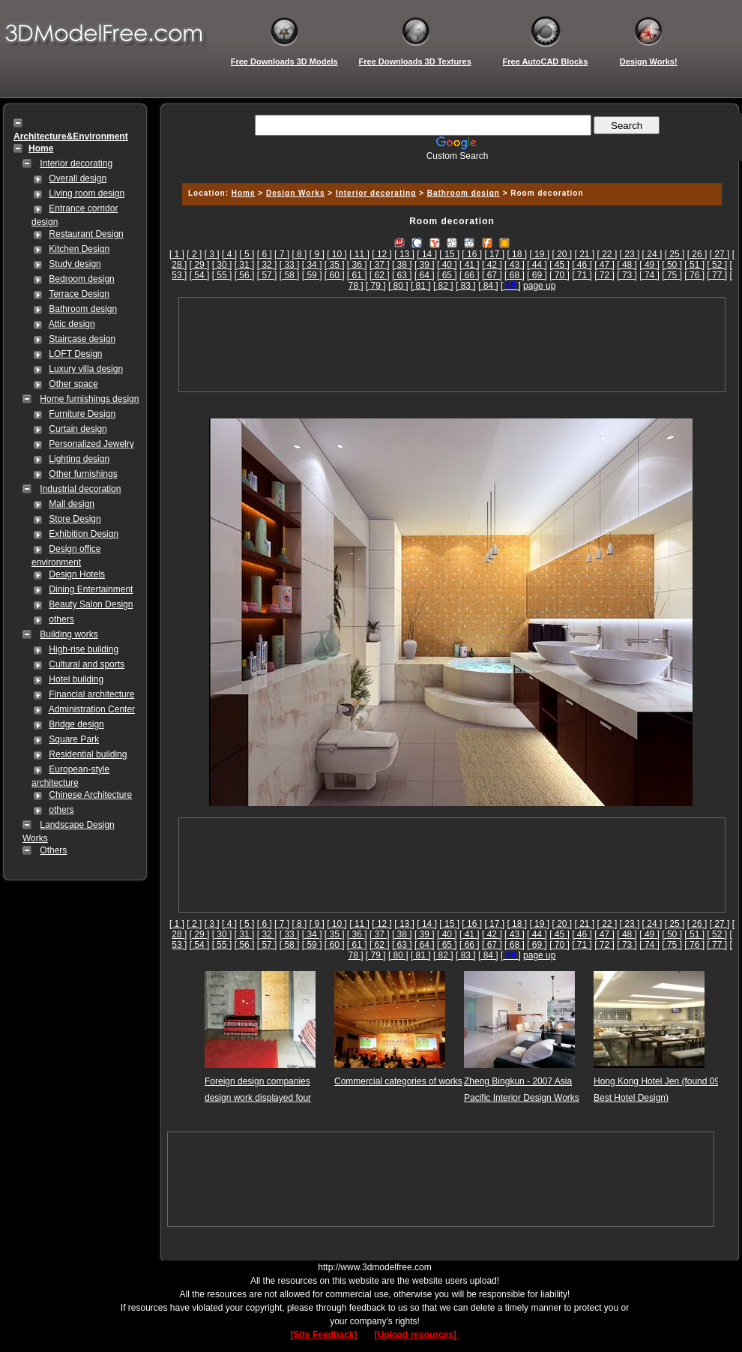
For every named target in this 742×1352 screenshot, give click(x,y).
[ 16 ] (472, 254)
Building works (68, 634)
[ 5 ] (246, 254)
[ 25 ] (675, 254)
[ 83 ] (466, 285)
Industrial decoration (80, 489)
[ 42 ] (492, 264)
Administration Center (92, 709)
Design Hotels (77, 574)
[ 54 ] (200, 275)
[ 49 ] (649, 264)
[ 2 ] (194, 254)
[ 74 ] (649, 275)
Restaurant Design (86, 234)
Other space (73, 384)
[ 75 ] (672, 275)
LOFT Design (75, 354)
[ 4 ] (229, 254)
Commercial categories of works (398, 1081)
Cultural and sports (86, 664)
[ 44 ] (537, 264)
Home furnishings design (89, 399)
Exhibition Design (83, 534)
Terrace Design (79, 294)
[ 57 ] (267, 275)
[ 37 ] (380, 264)
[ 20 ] (562, 254)
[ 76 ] (694, 275)
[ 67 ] (492, 275)
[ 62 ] (380, 275)
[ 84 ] (488, 285)
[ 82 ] (443, 285)
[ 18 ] (517, 254)
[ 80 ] (398, 285)
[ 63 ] (402, 275)
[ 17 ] (494, 254)
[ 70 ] (559, 275)
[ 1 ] (176, 254)
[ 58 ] (290, 275)
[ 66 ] (469, 275)
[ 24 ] (652, 254)
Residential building (88, 754)
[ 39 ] (424, 264)
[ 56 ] (245, 275)
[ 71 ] (582, 275)
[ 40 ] (447, 264)
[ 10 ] (337, 254)
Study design (74, 264)
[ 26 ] (697, 254)
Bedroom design (81, 279)
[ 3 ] (212, 254)
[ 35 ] (335, 264)
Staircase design (82, 339)
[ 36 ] (357, 264)
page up (539, 285)
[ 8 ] (299, 254)
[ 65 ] (447, 275)
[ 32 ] (267, 264)
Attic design (72, 324)
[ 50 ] (672, 264)
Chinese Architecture (90, 795)
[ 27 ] (720, 254)
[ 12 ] (382, 254)
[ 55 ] (222, 275)
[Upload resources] (417, 1335)
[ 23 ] (630, 254)
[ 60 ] (335, 275)
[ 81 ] (421, 285)
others (61, 619)
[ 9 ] (317, 254)
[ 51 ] (694, 264)
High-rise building (83, 649)
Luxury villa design (86, 369)
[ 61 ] (357, 275)
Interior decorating (76, 163)
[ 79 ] (376, 285)
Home (244, 193)
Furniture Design (82, 414)
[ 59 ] (312, 275)
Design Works (295, 193)
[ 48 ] (627, 264)
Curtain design (77, 429)
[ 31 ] (245, 264)
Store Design (74, 519)
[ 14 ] (427, 254)
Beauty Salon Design (91, 604)
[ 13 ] (404, 254)
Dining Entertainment (91, 589)
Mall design (71, 504)
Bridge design (76, 724)
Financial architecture (91, 694)
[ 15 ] (449, 254)
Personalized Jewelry (91, 444)
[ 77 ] (717, 275)
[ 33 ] (290, 264)
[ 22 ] (607, 254)
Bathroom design (83, 309)
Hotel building (76, 679)
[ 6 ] (264, 254)
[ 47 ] (604, 264)
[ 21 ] (585, 254)
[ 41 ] (469, 264)
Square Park (74, 739)
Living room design (86, 193)
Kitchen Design (79, 249)
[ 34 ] (312, 264)
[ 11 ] (359, 254)
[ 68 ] (514, 275)
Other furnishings (83, 474)
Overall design (77, 178)
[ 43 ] (514, 264)
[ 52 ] (717, 264)
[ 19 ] (539, 254)
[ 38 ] (402, 264)
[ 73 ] (627, 275)
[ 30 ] (222, 264)
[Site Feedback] (324, 1335)
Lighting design (79, 459)
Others (53, 850)
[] (511, 285)
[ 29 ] (200, 264)
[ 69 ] (537, 275)
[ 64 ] (424, 275)
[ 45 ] (559, 264)
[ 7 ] (281, 254)
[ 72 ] (604, 275)
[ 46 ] (582, 264)
